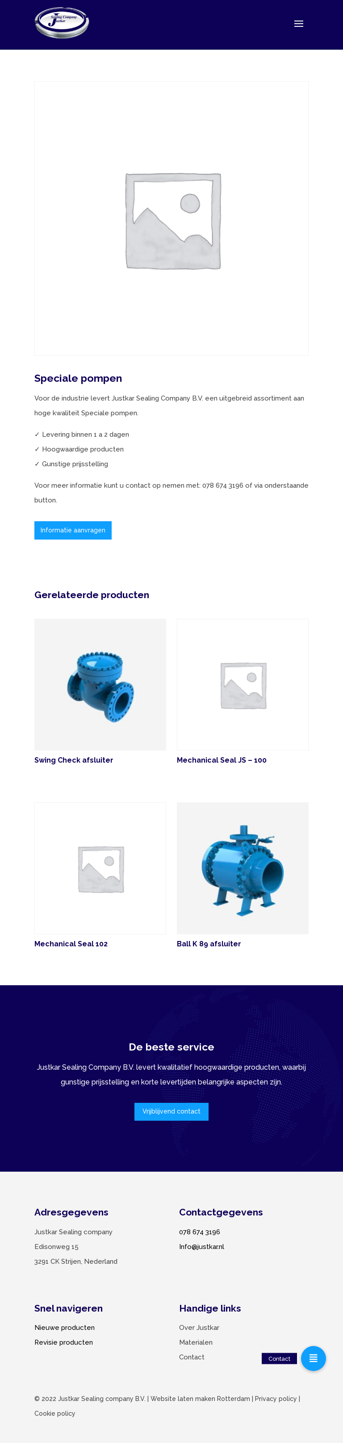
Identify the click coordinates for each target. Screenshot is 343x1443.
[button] (313, 1358)
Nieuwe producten (64, 1328)
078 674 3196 (199, 1232)
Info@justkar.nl (201, 1247)
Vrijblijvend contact (171, 1111)
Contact (192, 1357)
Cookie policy (54, 1413)
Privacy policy (276, 1398)
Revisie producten (63, 1342)
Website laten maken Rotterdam (200, 1398)
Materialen (196, 1342)
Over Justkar (199, 1328)
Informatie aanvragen (73, 530)
